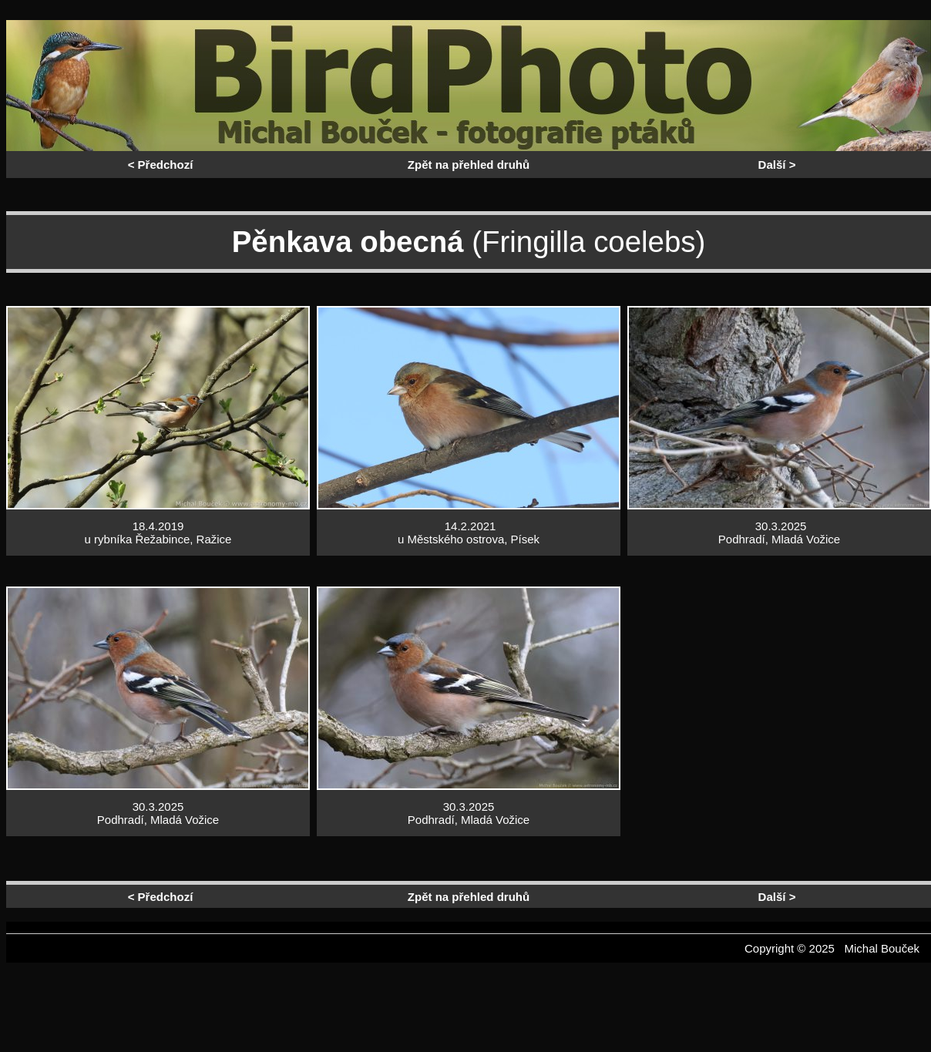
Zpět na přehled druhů (468, 164)
